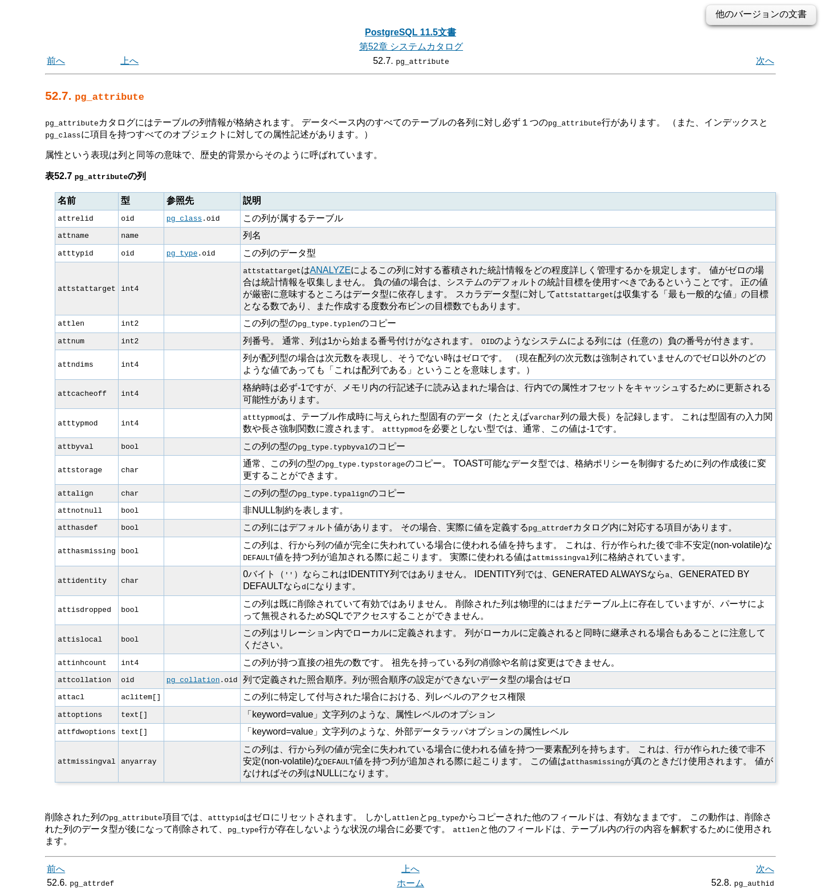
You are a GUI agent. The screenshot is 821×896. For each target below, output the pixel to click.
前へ (56, 61)
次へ (765, 61)
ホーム (410, 883)
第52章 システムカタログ (411, 46)
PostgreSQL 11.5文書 (410, 32)
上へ (129, 61)
